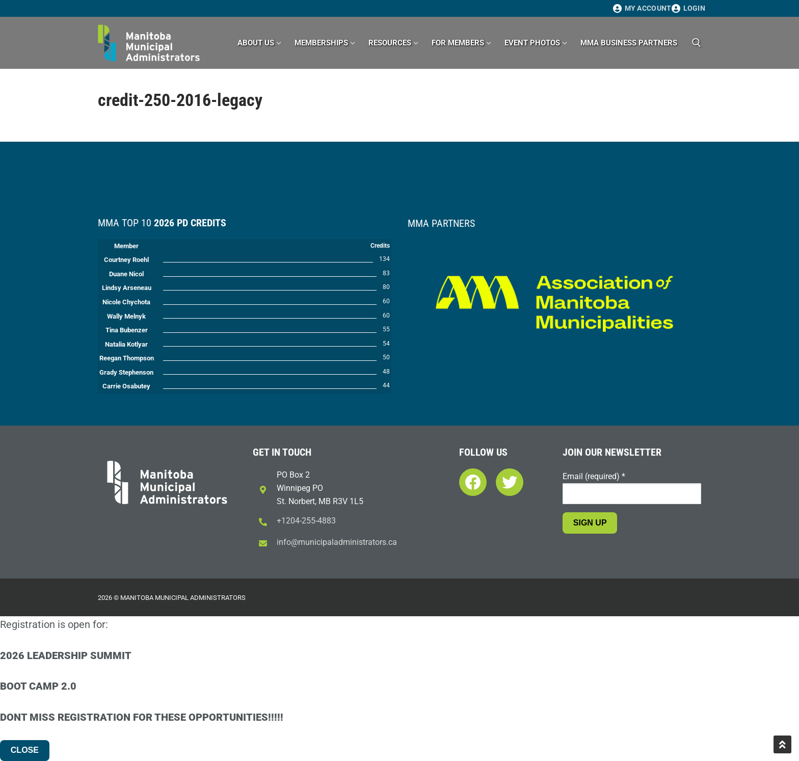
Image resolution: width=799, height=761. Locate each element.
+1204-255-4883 (306, 521)
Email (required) (594, 476)
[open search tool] (696, 42)
